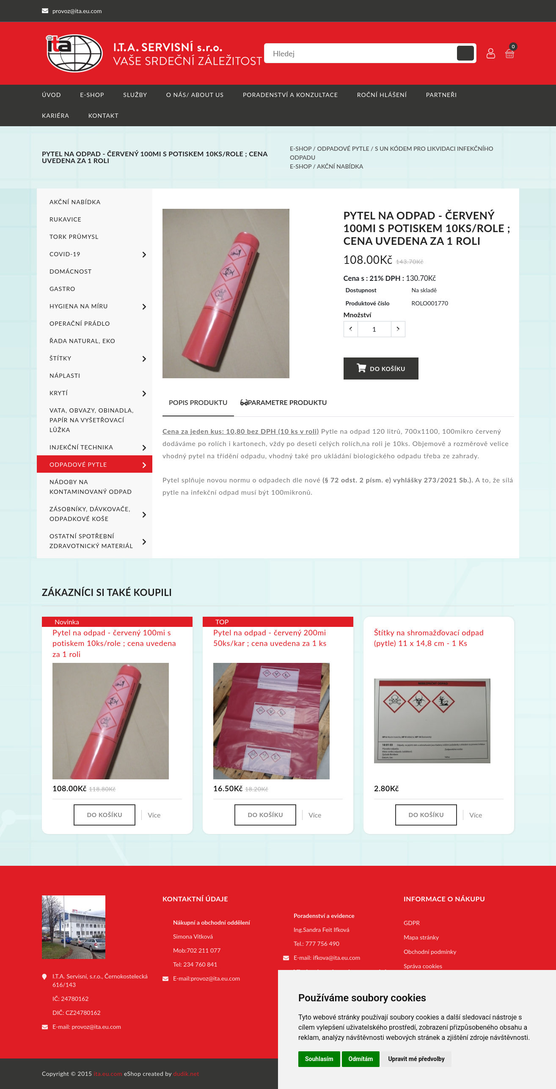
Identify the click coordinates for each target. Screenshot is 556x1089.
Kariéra (55, 115)
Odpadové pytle (343, 148)
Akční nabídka (340, 166)
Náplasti (65, 375)
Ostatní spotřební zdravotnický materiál (99, 540)
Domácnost (71, 271)
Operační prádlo (80, 323)
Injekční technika (99, 448)
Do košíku (380, 368)
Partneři (441, 94)
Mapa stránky (421, 937)
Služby (135, 94)
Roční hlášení (382, 94)
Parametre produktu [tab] (283, 402)
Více (154, 815)
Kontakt (103, 115)
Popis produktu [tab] (198, 402)
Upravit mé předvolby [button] (416, 1059)
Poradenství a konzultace (290, 94)
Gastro (62, 288)
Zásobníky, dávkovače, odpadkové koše (99, 513)
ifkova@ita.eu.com (337, 957)
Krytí (99, 393)
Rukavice (66, 219)
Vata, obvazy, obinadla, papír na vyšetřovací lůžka (92, 420)
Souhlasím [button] (319, 1059)
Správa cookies (423, 966)
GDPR (412, 922)
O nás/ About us (195, 94)
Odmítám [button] (361, 1059)
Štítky (99, 359)
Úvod (51, 94)
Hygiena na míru (99, 306)
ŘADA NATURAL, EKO (83, 340)
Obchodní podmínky (430, 951)
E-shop (92, 94)
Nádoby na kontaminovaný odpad (91, 486)
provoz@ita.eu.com (96, 1026)
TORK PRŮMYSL (74, 236)
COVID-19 (99, 254)
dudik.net (186, 1073)
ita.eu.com (108, 1073)
